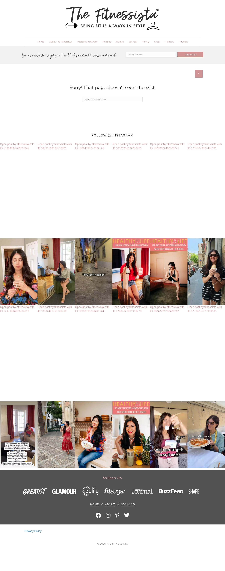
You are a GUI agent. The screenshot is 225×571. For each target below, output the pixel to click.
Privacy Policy (33, 531)
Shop (157, 41)
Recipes (107, 41)
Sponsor (133, 41)
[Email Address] (151, 55)
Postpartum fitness (87, 41)
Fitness (120, 41)
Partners (169, 41)
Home (40, 41)
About (110, 504)
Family (145, 41)
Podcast (183, 41)
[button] (190, 54)
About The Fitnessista (60, 41)
